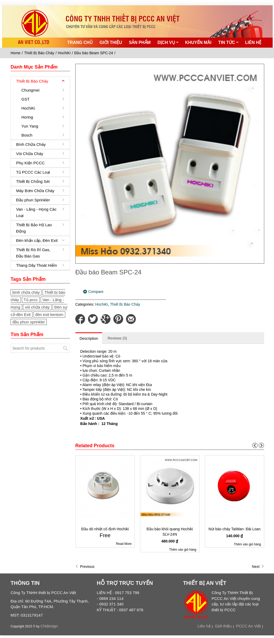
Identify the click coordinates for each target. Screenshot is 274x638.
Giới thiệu (223, 626)
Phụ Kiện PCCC (30, 163)
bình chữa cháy (26, 292)
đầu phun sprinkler (28, 322)
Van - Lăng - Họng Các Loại (36, 212)
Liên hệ (204, 626)
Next (258, 566)
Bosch (26, 135)
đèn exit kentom (49, 314)
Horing (27, 117)
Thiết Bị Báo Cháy (39, 53)
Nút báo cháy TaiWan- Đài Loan (234, 529)
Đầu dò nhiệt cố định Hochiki (105, 529)
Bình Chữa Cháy (31, 144)
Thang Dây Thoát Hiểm (36, 265)
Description (89, 338)
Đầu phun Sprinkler (33, 200)
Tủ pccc (31, 299)
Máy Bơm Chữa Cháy (35, 190)
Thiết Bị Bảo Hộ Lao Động (34, 228)
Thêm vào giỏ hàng (182, 549)
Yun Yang (29, 126)
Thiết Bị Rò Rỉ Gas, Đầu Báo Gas (33, 252)
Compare (96, 291)
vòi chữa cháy (37, 307)
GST (25, 99)
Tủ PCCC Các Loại (33, 172)
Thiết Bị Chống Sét (33, 181)
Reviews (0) (117, 338)
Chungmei (30, 90)
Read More (124, 544)
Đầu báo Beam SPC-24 (93, 53)
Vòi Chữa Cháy (29, 153)
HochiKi (64, 53)
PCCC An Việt (248, 626)
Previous (84, 566)
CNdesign (49, 626)
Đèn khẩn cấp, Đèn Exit (37, 240)
